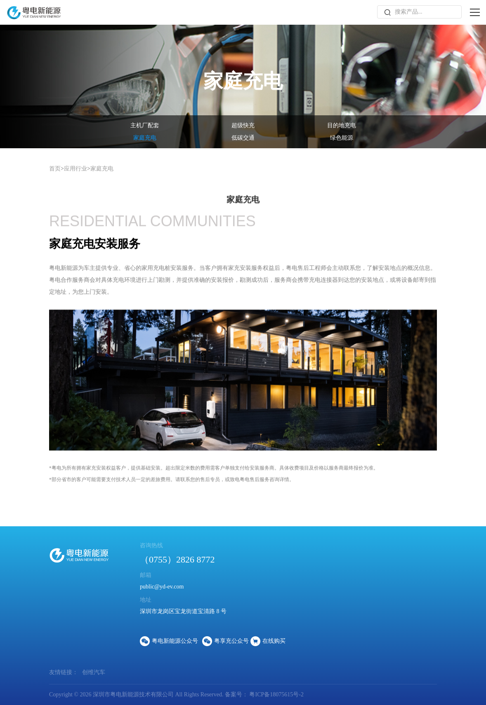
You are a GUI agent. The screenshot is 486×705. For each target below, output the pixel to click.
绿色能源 (341, 138)
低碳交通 (243, 138)
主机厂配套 (144, 125)
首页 (55, 169)
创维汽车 (93, 672)
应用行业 (75, 169)
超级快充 (243, 125)
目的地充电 (341, 125)
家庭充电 (144, 138)
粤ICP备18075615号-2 (276, 694)
